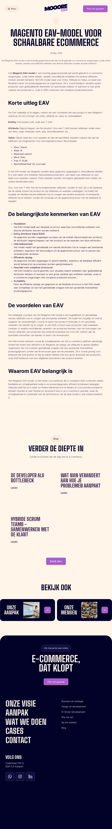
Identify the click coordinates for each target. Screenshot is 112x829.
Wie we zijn (67, 717)
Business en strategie (72, 701)
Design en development (73, 706)
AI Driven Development (73, 712)
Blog (63, 727)
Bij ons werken (69, 722)
